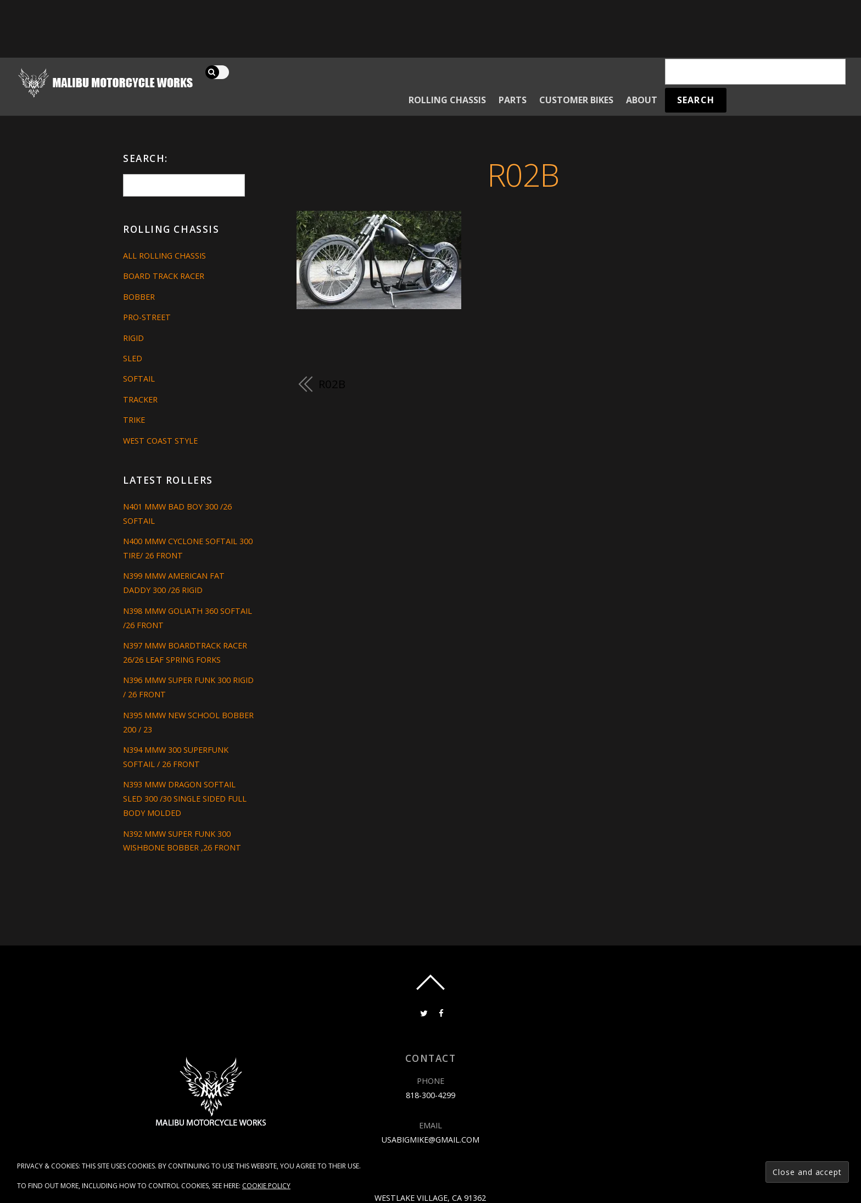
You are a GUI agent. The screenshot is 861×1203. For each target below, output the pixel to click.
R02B (523, 174)
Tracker (140, 399)
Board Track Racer (163, 276)
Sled (132, 358)
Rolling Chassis (447, 100)
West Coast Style (160, 440)
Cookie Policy (266, 1185)
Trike (134, 420)
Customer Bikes (576, 100)
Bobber (139, 297)
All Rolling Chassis (164, 255)
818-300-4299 (430, 1095)
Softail (139, 378)
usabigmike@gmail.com (430, 1139)
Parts (513, 100)
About (641, 100)
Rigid (133, 338)
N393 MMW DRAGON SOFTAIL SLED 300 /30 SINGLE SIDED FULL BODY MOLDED (185, 798)
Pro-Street (147, 317)
